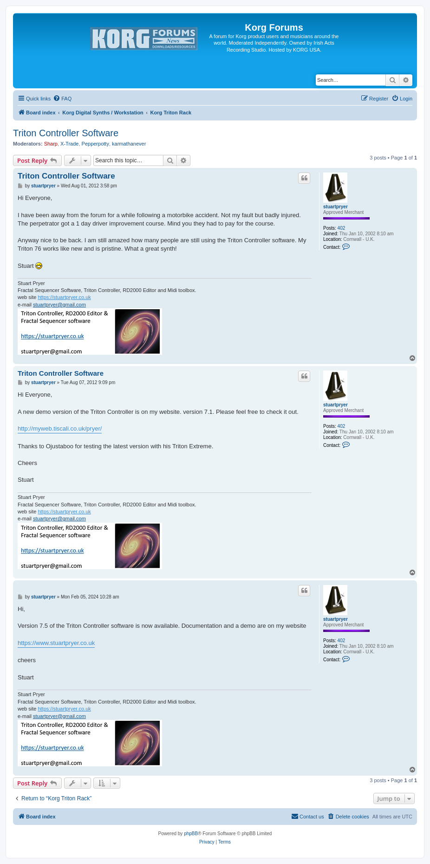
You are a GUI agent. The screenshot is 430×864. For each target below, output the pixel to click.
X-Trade (69, 143)
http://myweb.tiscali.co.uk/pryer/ (60, 428)
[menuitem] (62, 98)
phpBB (191, 833)
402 (341, 228)
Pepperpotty (95, 143)
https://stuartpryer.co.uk (64, 297)
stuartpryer (335, 206)
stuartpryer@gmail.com (59, 304)
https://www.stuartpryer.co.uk (56, 642)
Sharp (51, 143)
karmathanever (129, 143)
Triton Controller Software (65, 133)
